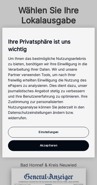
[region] (48, 93)
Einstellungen (48, 132)
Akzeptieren (48, 145)
